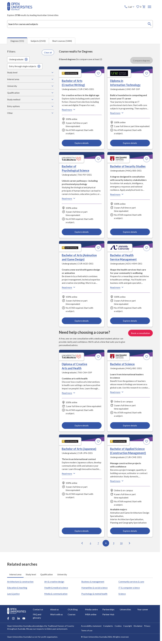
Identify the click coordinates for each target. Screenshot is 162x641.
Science (122, 593)
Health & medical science (56, 587)
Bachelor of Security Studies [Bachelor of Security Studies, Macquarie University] (127, 166)
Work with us (56, 614)
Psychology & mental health (94, 593)
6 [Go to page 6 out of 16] (90, 543)
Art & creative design (54, 581)
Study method (30, 99)
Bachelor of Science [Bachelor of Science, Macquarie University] (122, 364)
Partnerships (108, 609)
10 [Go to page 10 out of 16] (121, 543)
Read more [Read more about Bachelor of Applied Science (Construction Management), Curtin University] (117, 481)
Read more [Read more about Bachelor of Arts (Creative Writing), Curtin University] (69, 109)
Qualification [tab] (46, 574)
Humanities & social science (94, 587)
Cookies (118, 626)
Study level (30, 72)
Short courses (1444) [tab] (62, 40)
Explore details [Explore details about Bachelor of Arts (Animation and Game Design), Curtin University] (82, 320)
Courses (71, 614)
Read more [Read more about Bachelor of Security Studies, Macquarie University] (117, 194)
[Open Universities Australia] (19, 9)
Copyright (127, 626)
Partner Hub (108, 614)
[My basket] (144, 7)
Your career (142, 609)
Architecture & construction (20, 581)
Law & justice (13, 593)
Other (30, 113)
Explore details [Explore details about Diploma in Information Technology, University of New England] (130, 143)
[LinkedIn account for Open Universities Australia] (18, 618)
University (30, 86)
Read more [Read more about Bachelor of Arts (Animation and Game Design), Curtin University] (69, 287)
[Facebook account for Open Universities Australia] (8, 618)
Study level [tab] (31, 574)
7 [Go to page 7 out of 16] (98, 543)
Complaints (108, 626)
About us (54, 609)
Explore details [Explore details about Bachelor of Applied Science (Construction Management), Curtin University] (130, 530)
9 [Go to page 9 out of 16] (113, 543)
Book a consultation (140, 333)
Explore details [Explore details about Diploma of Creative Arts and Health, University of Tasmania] (82, 425)
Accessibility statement (91, 626)
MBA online (90, 614)
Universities (125, 609)
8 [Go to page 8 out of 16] (106, 543)
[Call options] (129, 7)
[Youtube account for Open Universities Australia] (23, 618)
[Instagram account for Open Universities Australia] (13, 618)
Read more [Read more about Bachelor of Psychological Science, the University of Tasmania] (69, 198)
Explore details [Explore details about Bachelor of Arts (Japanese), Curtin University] (82, 530)
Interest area (30, 79)
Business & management (92, 581)
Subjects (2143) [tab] (38, 40)
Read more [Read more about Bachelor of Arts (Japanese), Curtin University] (69, 473)
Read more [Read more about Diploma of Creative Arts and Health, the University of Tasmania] (69, 392)
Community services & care (131, 581)
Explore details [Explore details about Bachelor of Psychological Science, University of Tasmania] (82, 231)
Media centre (91, 609)
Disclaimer (138, 626)
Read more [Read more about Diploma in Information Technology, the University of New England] (117, 113)
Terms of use (86, 630)
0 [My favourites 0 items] (138, 6)
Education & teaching (17, 587)
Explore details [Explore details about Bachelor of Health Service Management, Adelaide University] (130, 320)
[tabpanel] (80, 298)
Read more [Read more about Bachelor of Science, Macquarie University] (117, 392)
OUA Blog (72, 609)
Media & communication (55, 593)
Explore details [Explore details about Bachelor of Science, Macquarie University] (130, 425)
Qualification (30, 92)
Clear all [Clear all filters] (48, 52)
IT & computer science (129, 587)
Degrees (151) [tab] (17, 41)
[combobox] (80, 24)
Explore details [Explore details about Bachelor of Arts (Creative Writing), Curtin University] (82, 143)
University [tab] (62, 574)
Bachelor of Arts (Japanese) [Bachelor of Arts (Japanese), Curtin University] (79, 448)
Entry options (30, 106)
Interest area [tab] (15, 574)
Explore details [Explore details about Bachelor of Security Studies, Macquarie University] (130, 231)
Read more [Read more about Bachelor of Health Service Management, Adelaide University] (117, 287)
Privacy (147, 626)
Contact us (38, 609)
